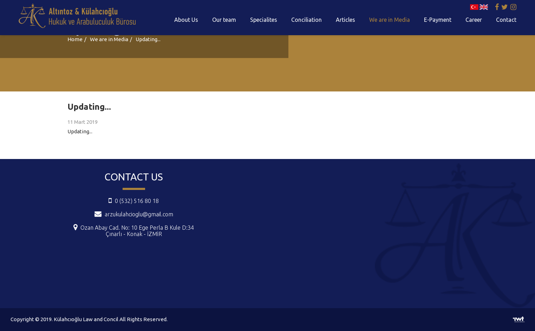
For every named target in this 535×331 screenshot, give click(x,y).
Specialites (263, 20)
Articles (345, 20)
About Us (186, 20)
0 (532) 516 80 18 (134, 201)
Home (75, 39)
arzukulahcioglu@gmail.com (139, 214)
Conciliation (306, 20)
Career (473, 20)
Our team (224, 20)
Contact (506, 20)
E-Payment (437, 20)
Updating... (148, 39)
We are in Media (389, 20)
